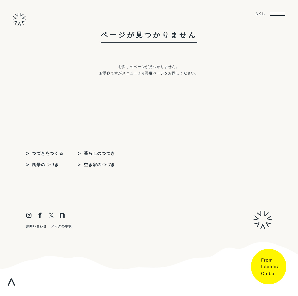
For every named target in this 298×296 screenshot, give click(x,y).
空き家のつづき (99, 164)
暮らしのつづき (99, 153)
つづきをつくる (47, 153)
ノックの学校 (61, 226)
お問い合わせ (36, 226)
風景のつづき (45, 164)
